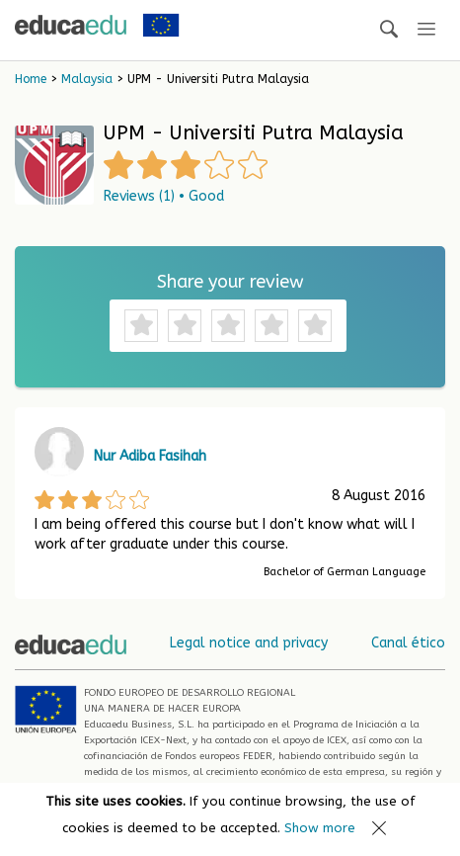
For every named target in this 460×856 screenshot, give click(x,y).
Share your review (230, 282)
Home (30, 79)
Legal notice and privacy (249, 643)
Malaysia (87, 79)
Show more (319, 827)
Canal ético (408, 643)
